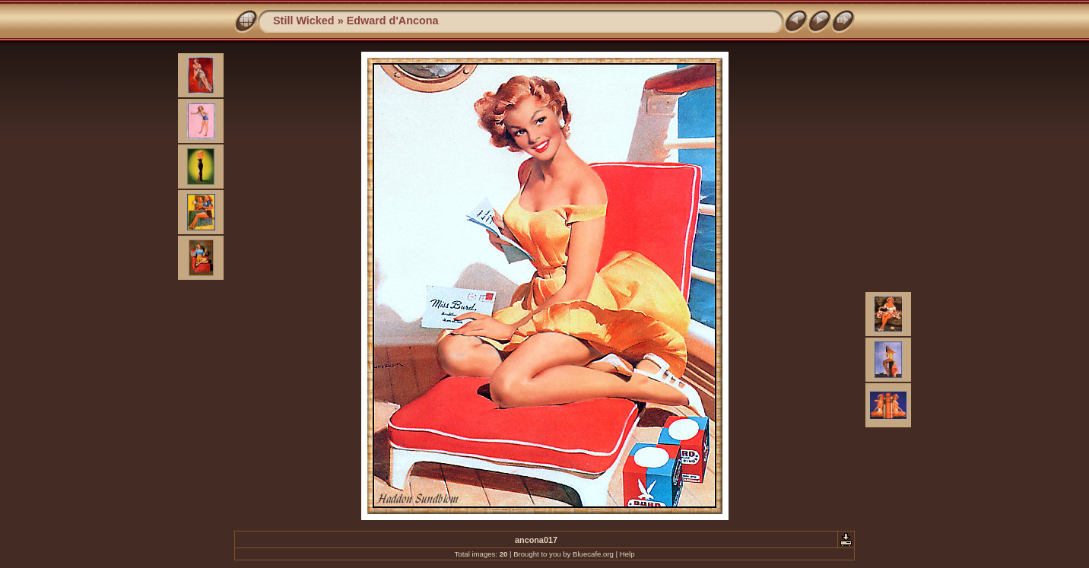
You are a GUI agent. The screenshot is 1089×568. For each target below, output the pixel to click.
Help (627, 554)
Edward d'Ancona (393, 20)
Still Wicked (304, 20)
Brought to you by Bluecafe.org (563, 554)
